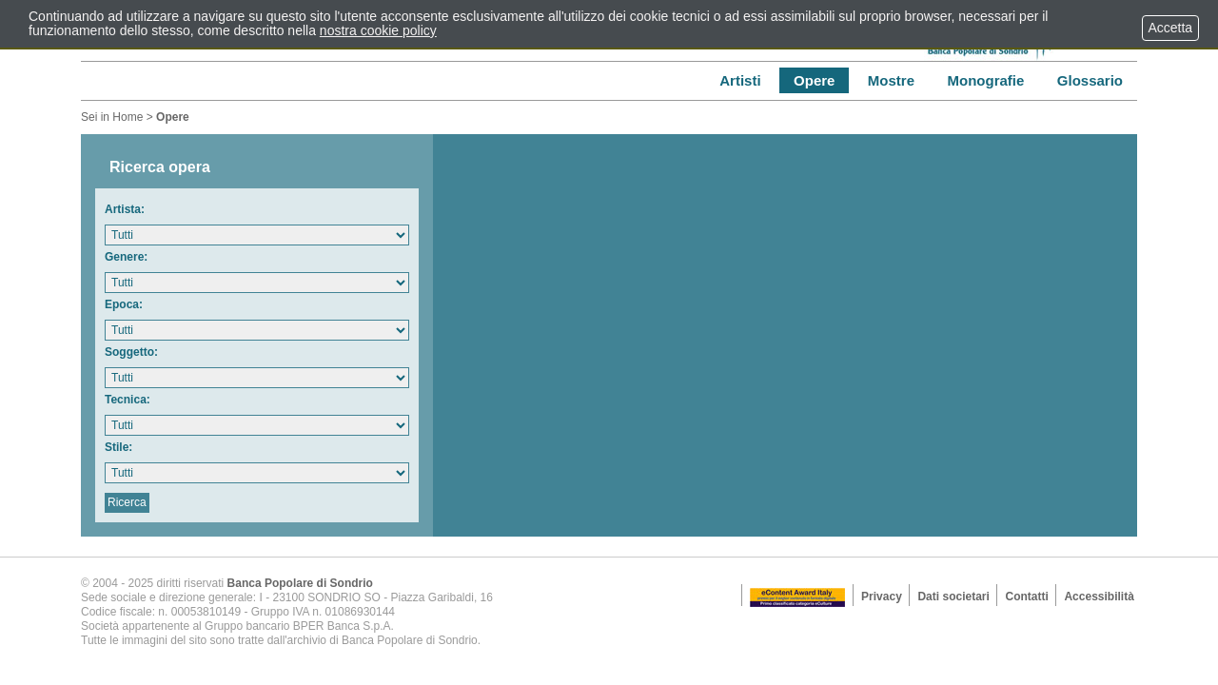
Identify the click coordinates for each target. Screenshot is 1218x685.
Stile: (118, 447)
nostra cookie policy (378, 30)
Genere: (126, 257)
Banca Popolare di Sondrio (300, 583)
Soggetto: (131, 352)
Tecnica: (127, 399)
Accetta (1170, 27)
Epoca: (124, 304)
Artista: (125, 209)
